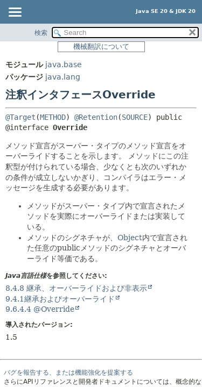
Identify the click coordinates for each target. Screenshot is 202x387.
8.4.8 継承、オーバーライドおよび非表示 (76, 288)
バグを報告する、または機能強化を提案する (68, 372)
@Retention (95, 117)
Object (129, 237)
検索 (40, 33)
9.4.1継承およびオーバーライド (60, 299)
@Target (20, 117)
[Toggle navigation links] (14, 12)
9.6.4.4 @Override (39, 309)
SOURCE (135, 117)
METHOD (53, 117)
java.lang (62, 77)
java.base (63, 64)
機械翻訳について (101, 46)
